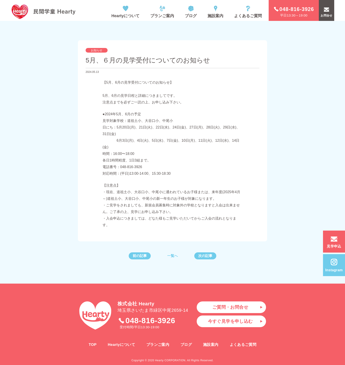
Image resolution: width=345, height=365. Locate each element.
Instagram (334, 265)
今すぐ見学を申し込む (230, 321)
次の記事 (205, 256)
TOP (93, 345)
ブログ (191, 12)
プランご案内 (162, 12)
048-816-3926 (146, 320)
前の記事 (140, 256)
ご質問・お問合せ (230, 307)
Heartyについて (125, 12)
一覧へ (172, 256)
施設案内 (215, 12)
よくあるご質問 (248, 12)
